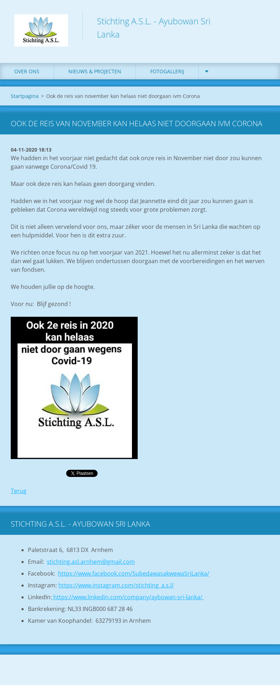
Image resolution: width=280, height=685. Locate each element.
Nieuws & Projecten (94, 71)
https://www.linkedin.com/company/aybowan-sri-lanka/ (128, 597)
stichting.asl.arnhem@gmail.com (91, 562)
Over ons (26, 71)
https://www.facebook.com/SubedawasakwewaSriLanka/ (133, 573)
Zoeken (261, 20)
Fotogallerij (167, 71)
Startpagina (25, 96)
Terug (18, 491)
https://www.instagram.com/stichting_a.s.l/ (116, 585)
